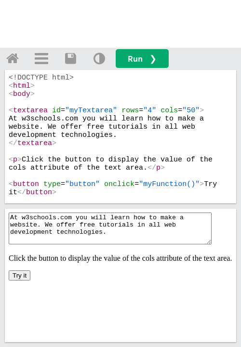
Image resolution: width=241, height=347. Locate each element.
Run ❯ (142, 58)
